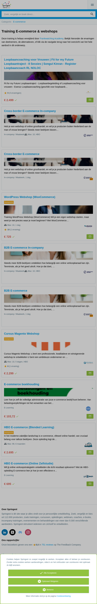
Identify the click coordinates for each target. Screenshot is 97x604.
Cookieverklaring (64, 596)
